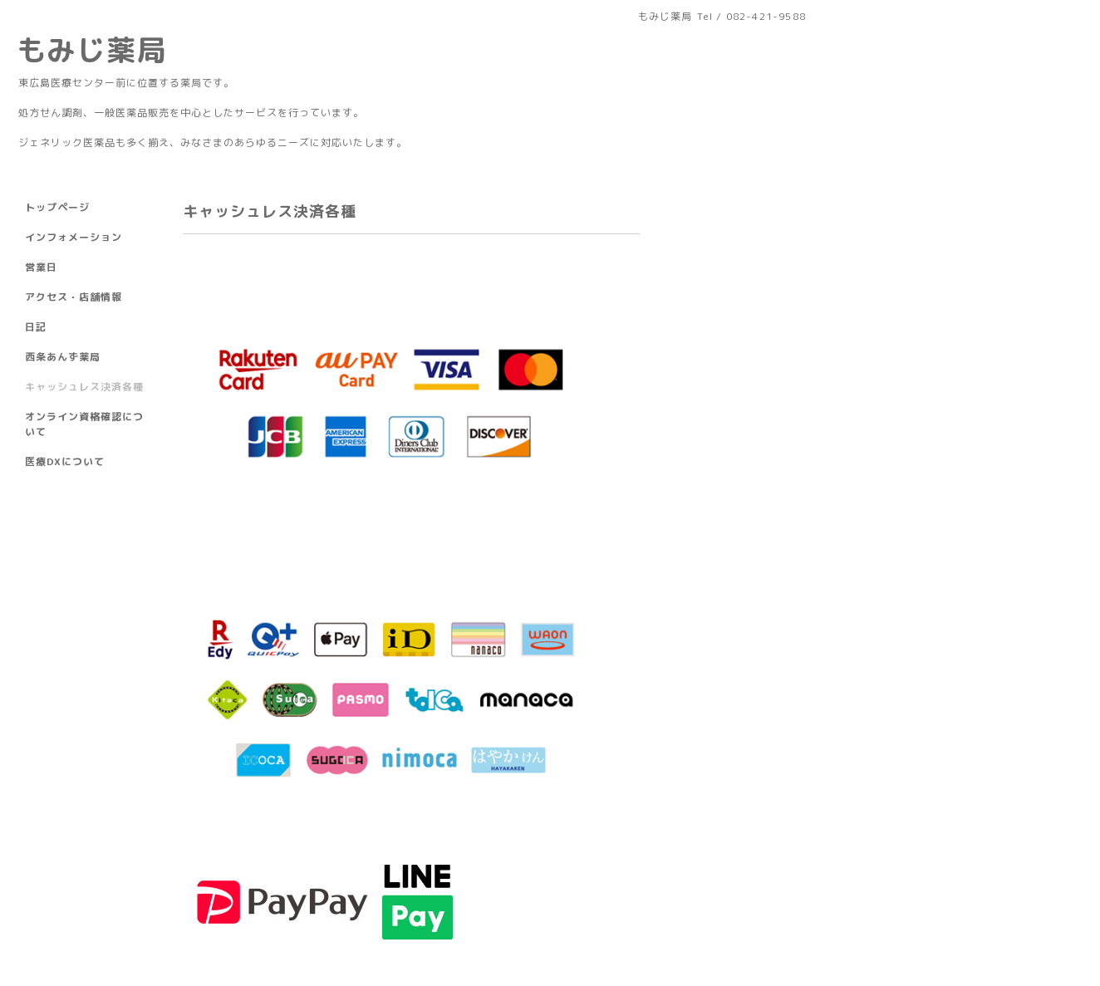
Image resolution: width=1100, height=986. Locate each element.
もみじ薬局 (91, 49)
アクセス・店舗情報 (73, 297)
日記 (36, 327)
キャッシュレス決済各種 (84, 387)
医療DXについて (65, 461)
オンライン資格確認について (84, 424)
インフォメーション (73, 237)
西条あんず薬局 (63, 357)
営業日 (41, 267)
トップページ (57, 207)
